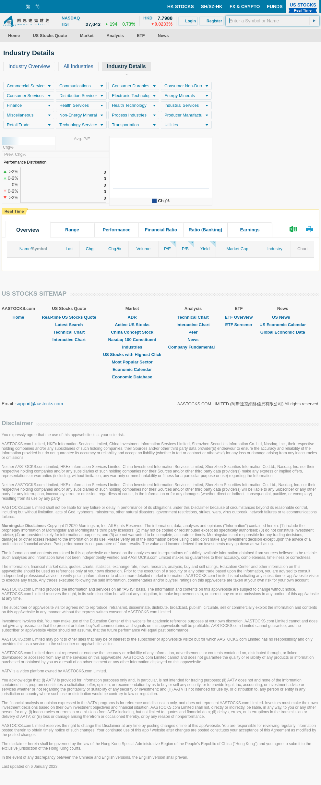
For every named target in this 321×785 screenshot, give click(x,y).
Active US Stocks (132, 324)
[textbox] (272, 21)
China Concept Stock (132, 332)
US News (282, 317)
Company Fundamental (193, 347)
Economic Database (132, 376)
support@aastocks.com (39, 403)
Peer (192, 332)
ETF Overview (239, 317)
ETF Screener (238, 324)
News (192, 339)
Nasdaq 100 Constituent (132, 339)
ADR (132, 317)
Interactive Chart (69, 339)
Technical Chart (69, 332)
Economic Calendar (132, 369)
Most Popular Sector (132, 362)
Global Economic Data (282, 332)
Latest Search (69, 324)
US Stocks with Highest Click (132, 354)
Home (18, 317)
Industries (132, 347)
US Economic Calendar (282, 324)
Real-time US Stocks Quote (69, 317)
